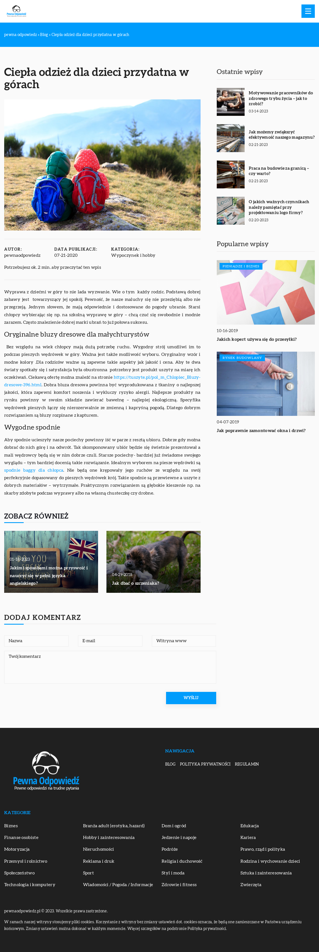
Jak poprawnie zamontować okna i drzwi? (261, 430)
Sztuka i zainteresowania (266, 873)
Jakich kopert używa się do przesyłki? (257, 339)
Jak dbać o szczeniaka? (135, 583)
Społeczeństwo (19, 873)
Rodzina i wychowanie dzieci (270, 861)
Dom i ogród (174, 826)
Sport (88, 873)
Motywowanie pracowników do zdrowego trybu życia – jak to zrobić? (281, 98)
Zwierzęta (251, 885)
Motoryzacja (17, 849)
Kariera (248, 837)
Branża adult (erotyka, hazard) (114, 826)
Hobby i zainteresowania (109, 837)
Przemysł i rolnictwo (25, 861)
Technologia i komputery (29, 885)
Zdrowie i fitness (179, 885)
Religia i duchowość (182, 861)
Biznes (11, 826)
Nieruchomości (98, 849)
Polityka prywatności (205, 764)
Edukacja (249, 826)
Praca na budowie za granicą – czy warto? (279, 171)
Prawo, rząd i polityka (262, 849)
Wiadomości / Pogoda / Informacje (118, 885)
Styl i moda (173, 873)
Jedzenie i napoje (179, 837)
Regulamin (247, 764)
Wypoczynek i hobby (133, 255)
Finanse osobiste (21, 837)
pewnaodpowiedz (22, 255)
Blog (170, 764)
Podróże (170, 849)
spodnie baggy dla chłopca (33, 470)
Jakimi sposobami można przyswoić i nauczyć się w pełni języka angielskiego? (49, 575)
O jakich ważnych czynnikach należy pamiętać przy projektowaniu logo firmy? (279, 207)
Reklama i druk (99, 861)
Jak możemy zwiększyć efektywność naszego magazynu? (282, 135)
